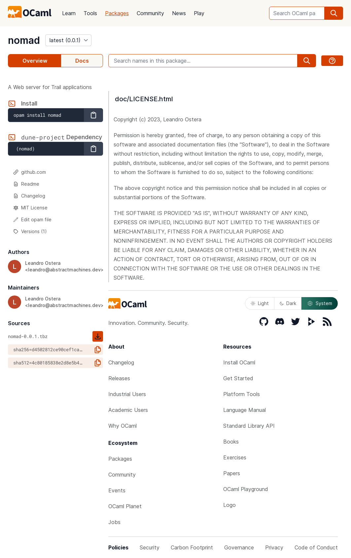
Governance (239, 547)
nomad (24, 40)
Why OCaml (122, 425)
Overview (34, 60)
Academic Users (128, 410)
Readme (26, 184)
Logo (229, 505)
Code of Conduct (316, 547)
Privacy (274, 547)
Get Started (238, 378)
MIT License (30, 207)
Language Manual (244, 410)
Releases (119, 378)
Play (199, 13)
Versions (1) (30, 231)
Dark (288, 303)
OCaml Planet (125, 506)
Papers (231, 473)
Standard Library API (249, 425)
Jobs (114, 522)
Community (150, 13)
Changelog (29, 196)
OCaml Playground (245, 489)
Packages (117, 13)
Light (260, 303)
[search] (334, 13)
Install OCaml (239, 362)
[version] (68, 40)
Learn (69, 13)
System (319, 303)
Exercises (234, 457)
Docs (82, 60)
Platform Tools (241, 394)
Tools (90, 13)
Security (149, 547)
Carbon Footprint (192, 547)
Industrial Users (127, 394)
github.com (29, 172)
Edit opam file (32, 219)
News (179, 13)
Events (116, 490)
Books (231, 441)
